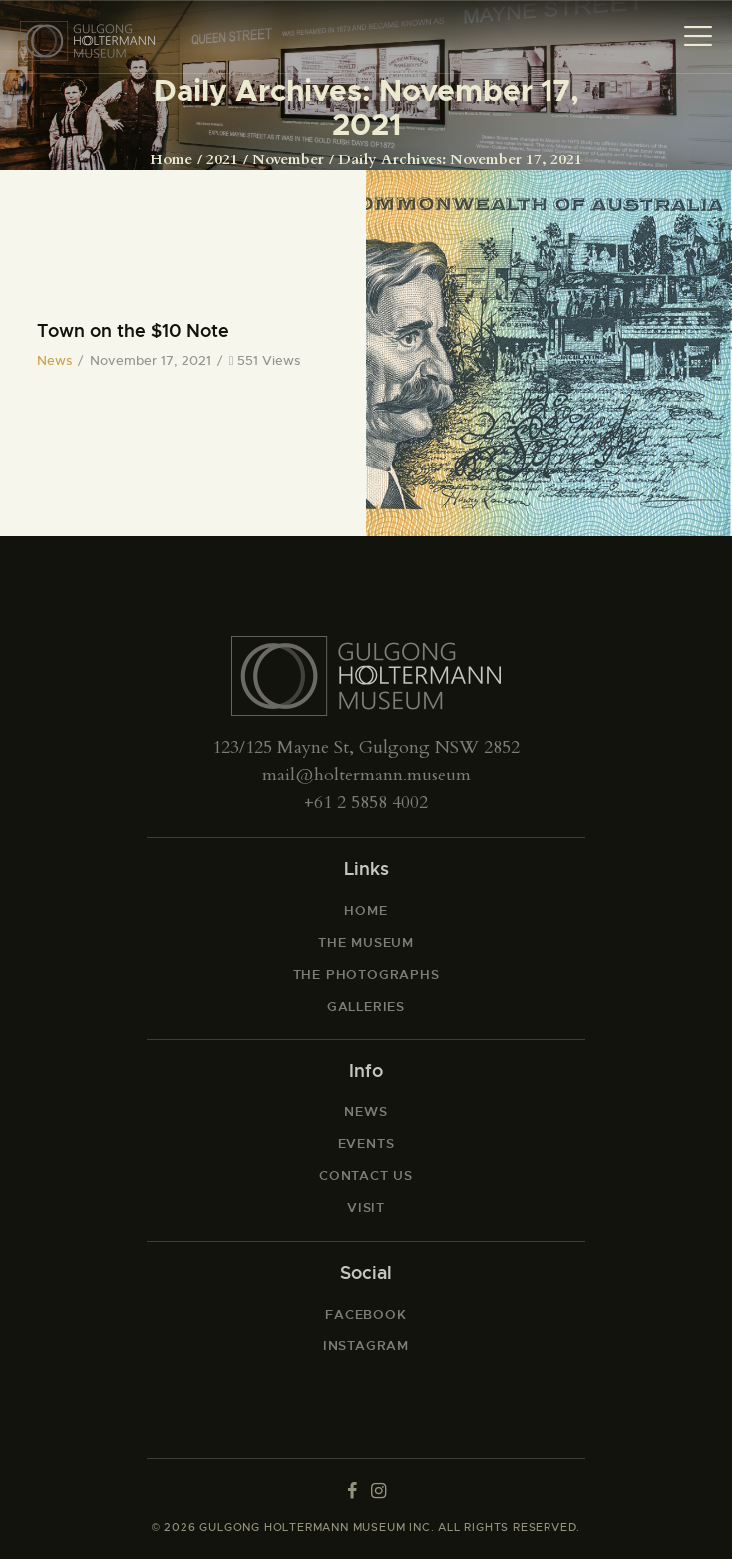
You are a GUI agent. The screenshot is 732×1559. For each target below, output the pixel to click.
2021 (222, 159)
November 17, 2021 (150, 360)
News (54, 360)
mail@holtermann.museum (366, 775)
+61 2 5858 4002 (366, 802)
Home (171, 159)
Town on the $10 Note (133, 331)
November (288, 159)
